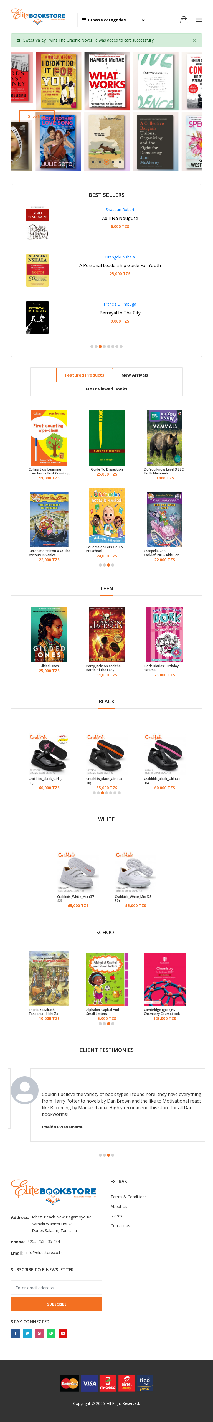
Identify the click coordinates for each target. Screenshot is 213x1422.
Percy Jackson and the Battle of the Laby (103, 668)
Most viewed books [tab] (106, 389)
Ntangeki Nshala (120, 257)
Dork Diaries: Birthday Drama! (161, 668)
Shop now (37, 116)
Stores (116, 1215)
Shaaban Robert (120, 209)
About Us (119, 1206)
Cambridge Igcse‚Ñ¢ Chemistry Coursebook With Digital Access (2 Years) (162, 1012)
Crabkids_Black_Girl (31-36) (47, 781)
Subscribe (56, 1304)
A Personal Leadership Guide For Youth (120, 265)
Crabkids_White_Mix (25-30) (134, 899)
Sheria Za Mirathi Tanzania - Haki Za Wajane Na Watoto (44, 1012)
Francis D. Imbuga (120, 304)
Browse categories (104, 19)
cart (127, 40)
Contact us (120, 1225)
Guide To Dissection (107, 469)
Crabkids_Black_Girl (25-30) (105, 781)
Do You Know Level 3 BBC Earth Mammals (164, 472)
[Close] (194, 40)
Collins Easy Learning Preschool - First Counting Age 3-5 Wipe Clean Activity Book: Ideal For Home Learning (49, 472)
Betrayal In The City (120, 313)
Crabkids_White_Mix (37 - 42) (76, 899)
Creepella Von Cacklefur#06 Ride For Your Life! (161, 553)
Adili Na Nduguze (120, 218)
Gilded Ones (49, 666)
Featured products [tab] (84, 375)
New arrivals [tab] (134, 375)
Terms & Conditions (129, 1196)
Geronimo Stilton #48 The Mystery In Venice (49, 553)
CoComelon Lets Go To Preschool (104, 549)
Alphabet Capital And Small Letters (102, 1012)
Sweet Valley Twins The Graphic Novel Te (60, 40)
